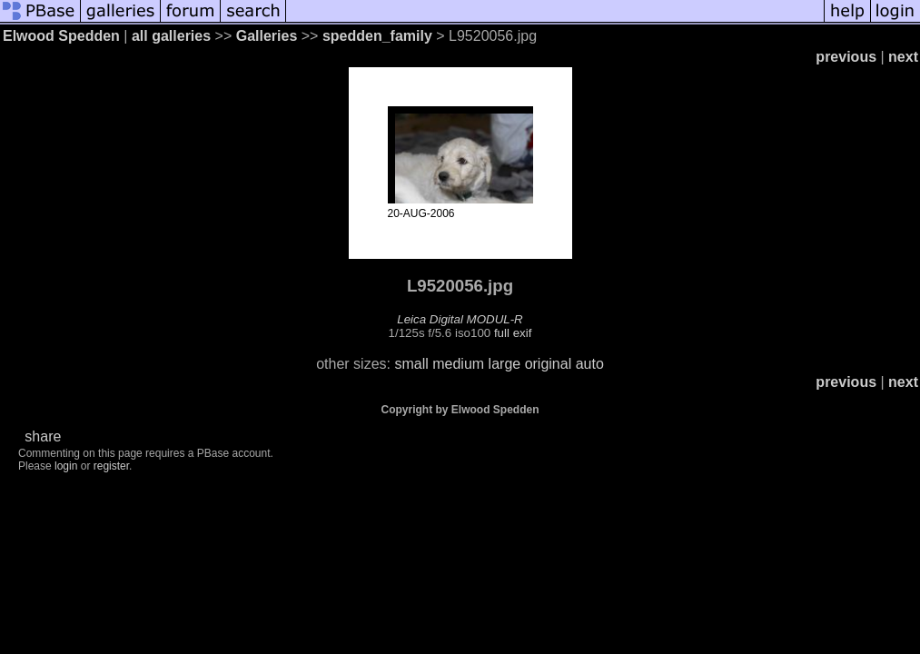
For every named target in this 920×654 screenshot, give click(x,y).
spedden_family (377, 36)
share (43, 436)
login (65, 466)
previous (846, 56)
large (505, 364)
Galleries (267, 36)
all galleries (171, 36)
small (411, 364)
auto (590, 364)
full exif (512, 333)
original (548, 364)
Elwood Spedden (61, 36)
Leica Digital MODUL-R (460, 319)
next (903, 56)
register (111, 466)
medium (458, 364)
